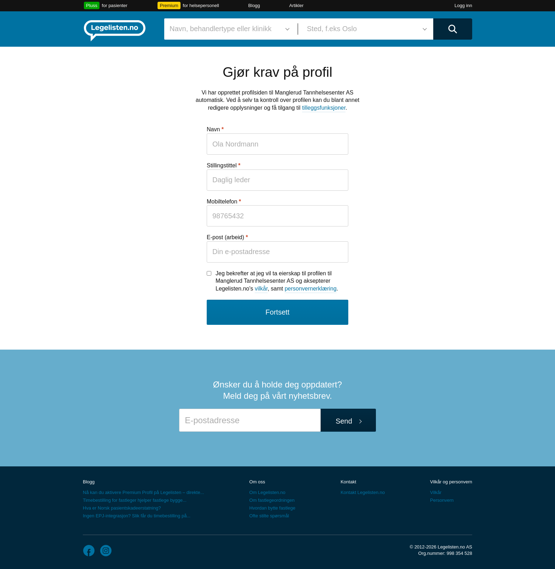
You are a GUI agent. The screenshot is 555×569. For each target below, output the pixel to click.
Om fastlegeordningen (271, 500)
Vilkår (435, 492)
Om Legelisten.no (267, 492)
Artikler (296, 5)
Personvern (441, 500)
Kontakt (348, 481)
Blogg (254, 5)
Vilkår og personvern (451, 481)
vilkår (261, 289)
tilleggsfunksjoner (323, 108)
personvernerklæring (311, 289)
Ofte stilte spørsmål (269, 515)
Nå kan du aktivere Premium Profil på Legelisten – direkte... (143, 492)
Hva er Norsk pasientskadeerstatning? (122, 508)
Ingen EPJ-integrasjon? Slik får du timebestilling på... (136, 515)
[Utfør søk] (452, 29)
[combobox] (228, 29)
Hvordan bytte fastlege (272, 508)
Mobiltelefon (222, 202)
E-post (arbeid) (225, 237)
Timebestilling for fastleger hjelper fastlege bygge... (135, 500)
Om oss (257, 481)
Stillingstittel (221, 165)
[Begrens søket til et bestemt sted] (366, 29)
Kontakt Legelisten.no (363, 492)
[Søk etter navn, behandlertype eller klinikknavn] (228, 29)
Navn (213, 129)
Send (344, 421)
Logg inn (463, 5)
